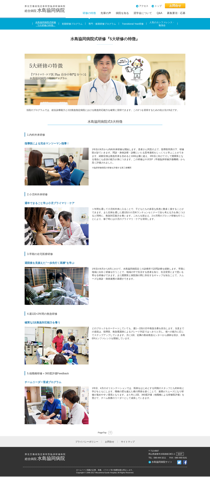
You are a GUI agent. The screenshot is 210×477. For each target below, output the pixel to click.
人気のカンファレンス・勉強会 (162, 24)
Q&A (159, 13)
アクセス (143, 6)
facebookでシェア (185, 463)
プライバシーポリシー (86, 442)
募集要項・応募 (176, 13)
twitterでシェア (179, 463)
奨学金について (143, 13)
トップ (158, 6)
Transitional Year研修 (133, 24)
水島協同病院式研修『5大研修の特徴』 (45, 24)
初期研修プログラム (72, 24)
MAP (180, 455)
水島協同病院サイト (162, 462)
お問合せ (175, 5)
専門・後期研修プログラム (102, 24)
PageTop (101, 433)
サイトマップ (128, 442)
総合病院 (45, 9)
